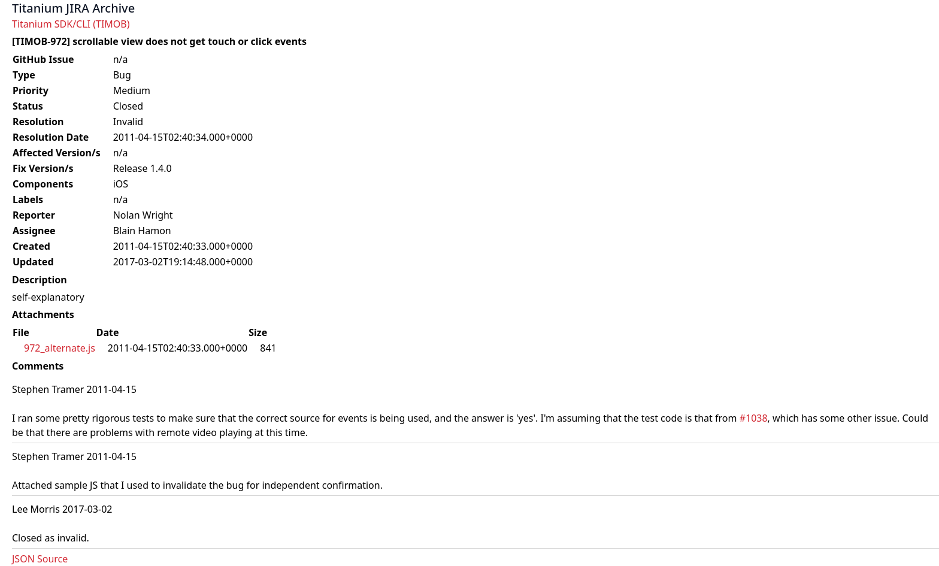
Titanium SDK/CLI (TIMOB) (71, 24)
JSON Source (40, 558)
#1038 (754, 418)
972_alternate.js (59, 348)
